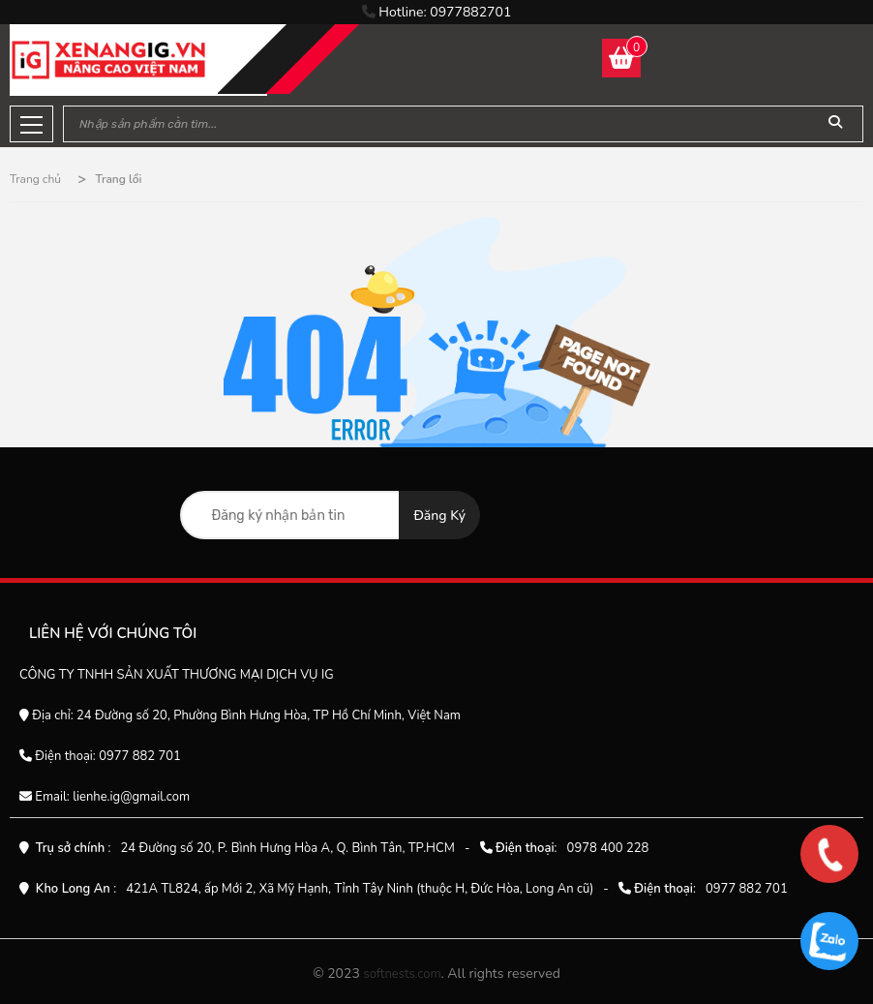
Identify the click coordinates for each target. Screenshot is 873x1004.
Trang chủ (35, 179)
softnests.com (401, 974)
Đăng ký (439, 515)
